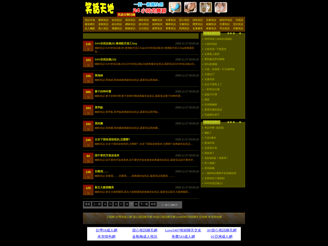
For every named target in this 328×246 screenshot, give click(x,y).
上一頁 (97, 204)
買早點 (99, 107)
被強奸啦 (209, 142)
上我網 (110, 216)
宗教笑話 (238, 28)
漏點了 (208, 132)
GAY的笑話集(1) (213, 183)
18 (126, 204)
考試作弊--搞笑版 (214, 127)
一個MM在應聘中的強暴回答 (220, 173)
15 (110, 204)
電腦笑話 (117, 28)
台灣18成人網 (123, 216)
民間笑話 (184, 28)
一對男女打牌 (212, 89)
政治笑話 (144, 24)
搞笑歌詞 (157, 24)
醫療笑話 (171, 24)
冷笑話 (239, 20)
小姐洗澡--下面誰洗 (215, 49)
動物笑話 (130, 28)
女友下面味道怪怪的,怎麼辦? (112, 139)
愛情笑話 (103, 20)
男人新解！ (210, 163)
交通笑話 (225, 24)
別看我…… (101, 171)
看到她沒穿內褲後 (214, 59)
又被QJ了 (209, 74)
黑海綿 (99, 75)
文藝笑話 (184, 24)
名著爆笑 (198, 28)
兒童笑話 (211, 20)
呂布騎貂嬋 (210, 104)
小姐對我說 (210, 44)
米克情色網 (215, 216)
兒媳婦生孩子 (212, 114)
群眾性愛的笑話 (213, 109)
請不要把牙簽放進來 (107, 155)
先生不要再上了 (213, 84)
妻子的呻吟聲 (103, 91)
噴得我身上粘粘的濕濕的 (218, 38)
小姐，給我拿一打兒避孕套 (219, 69)
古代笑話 (144, 28)
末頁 (153, 204)
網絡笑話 (130, 24)
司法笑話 (225, 28)
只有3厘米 (210, 137)
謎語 (206, 99)
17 (121, 204)
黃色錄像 (209, 168)
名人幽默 (90, 28)
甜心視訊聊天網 (142, 216)
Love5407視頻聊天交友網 (191, 216)
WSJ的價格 (210, 64)
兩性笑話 (144, 20)
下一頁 (144, 204)
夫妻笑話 (171, 20)
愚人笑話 (103, 28)
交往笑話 (238, 24)
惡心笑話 (184, 20)
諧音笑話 (198, 20)
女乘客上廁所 (212, 54)
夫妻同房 (209, 79)
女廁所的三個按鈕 (214, 178)
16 (116, 204)
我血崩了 (209, 153)
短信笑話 (117, 20)
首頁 (87, 204)
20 (136, 204)
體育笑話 (198, 24)
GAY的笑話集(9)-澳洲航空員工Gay (116, 43)
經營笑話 (157, 28)
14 (105, 204)
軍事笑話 (171, 28)
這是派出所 (210, 147)
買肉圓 (99, 123)
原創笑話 (103, 24)
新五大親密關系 (104, 187)
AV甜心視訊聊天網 (164, 216)
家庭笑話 (211, 28)
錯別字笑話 (226, 20)
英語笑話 (130, 20)
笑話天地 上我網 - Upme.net (100, 8)
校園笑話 (211, 24)
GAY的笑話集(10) (105, 59)
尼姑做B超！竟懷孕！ (216, 158)
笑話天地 (90, 20)
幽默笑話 (157, 20)
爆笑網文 (90, 24)
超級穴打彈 (210, 94)
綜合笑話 (117, 24)
